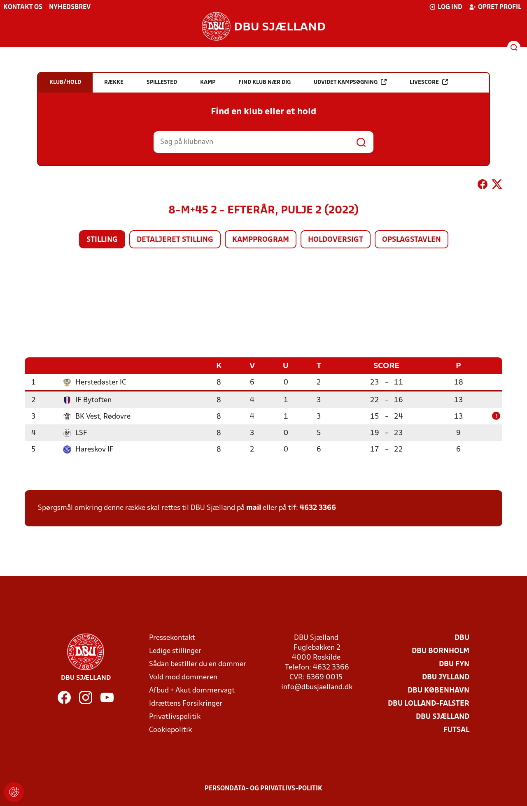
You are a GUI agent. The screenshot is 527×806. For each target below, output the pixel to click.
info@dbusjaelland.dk (316, 686)
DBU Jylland (445, 677)
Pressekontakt (172, 637)
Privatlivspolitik (175, 716)
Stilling (102, 239)
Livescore (429, 82)
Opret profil (495, 7)
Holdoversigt (335, 239)
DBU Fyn (454, 663)
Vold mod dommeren (183, 677)
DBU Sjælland (442, 716)
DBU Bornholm (440, 650)
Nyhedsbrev (70, 7)
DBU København (438, 690)
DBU (462, 637)
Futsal (456, 729)
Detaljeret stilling (175, 239)
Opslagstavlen (411, 239)
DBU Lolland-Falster (428, 703)
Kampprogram (260, 239)
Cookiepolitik (170, 729)
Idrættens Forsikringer (185, 703)
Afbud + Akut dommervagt (192, 690)
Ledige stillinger (175, 650)
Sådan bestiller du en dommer (197, 663)
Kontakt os (22, 7)
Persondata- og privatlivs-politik (263, 788)
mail (253, 507)
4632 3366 (318, 507)
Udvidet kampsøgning (350, 82)
